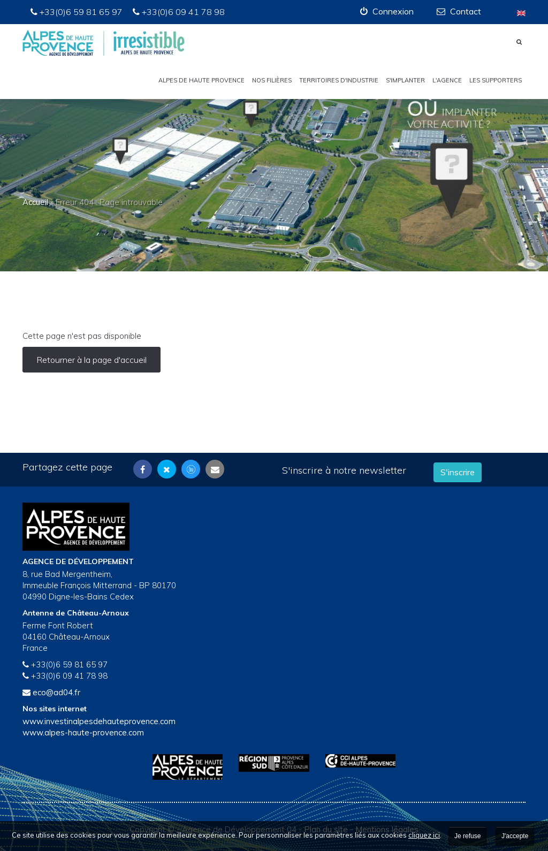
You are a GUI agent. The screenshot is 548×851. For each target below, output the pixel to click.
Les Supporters (495, 80)
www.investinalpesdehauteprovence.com (99, 721)
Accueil (35, 202)
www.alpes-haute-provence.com (83, 732)
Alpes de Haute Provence (201, 80)
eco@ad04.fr (56, 692)
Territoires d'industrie (338, 80)
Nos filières (272, 80)
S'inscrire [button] (457, 472)
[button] (387, 11)
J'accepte (514, 836)
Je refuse (467, 836)
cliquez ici (424, 835)
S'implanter (405, 80)
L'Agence (447, 80)
